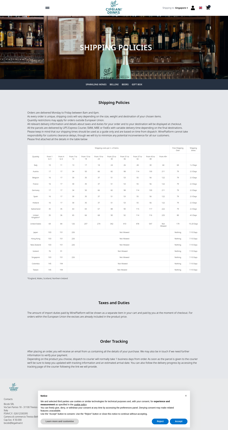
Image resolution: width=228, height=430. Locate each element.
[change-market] (175, 7)
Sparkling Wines (96, 84)
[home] (114, 8)
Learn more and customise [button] (60, 421)
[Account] (193, 8)
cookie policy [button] (80, 404)
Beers (125, 84)
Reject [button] (160, 421)
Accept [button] (178, 421)
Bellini (114, 84)
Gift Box (137, 84)
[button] (185, 395)
